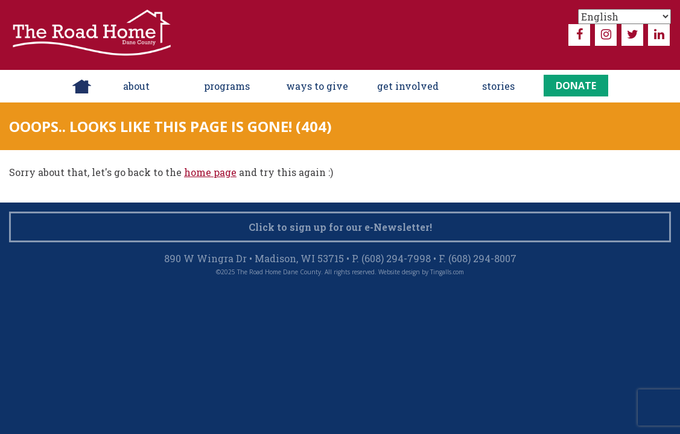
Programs (227, 86)
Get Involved (408, 86)
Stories (498, 86)
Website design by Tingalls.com (421, 272)
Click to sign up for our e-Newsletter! (340, 227)
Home (81, 86)
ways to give (317, 86)
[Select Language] (624, 16)
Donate (576, 85)
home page (210, 172)
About (136, 86)
